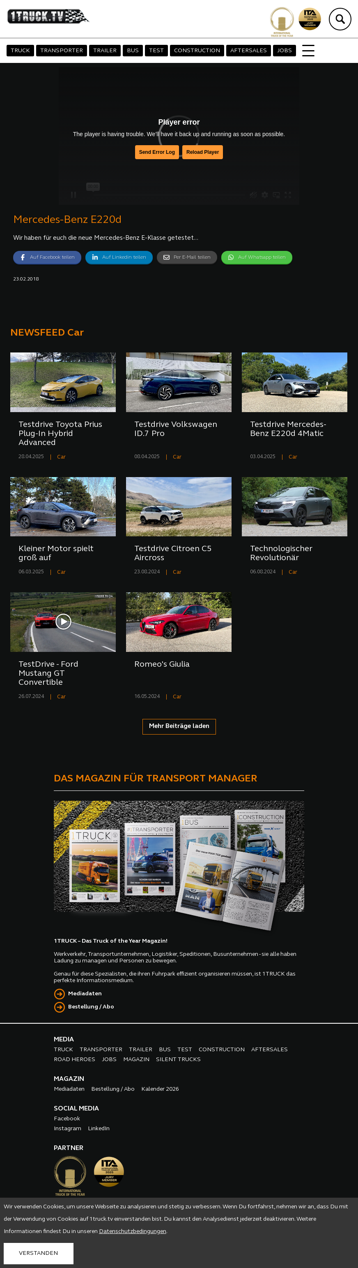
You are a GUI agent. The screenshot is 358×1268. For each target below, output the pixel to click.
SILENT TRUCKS (178, 1060)
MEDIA (64, 1039)
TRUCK (20, 51)
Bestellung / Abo (91, 1007)
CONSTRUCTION (197, 51)
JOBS (284, 51)
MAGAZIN (136, 1060)
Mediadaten (85, 994)
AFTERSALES (248, 51)
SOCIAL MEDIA (76, 1109)
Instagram (67, 1129)
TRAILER (105, 51)
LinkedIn (99, 1129)
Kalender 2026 (160, 1089)
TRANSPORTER (61, 51)
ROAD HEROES (74, 1060)
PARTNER (68, 1148)
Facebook (67, 1119)
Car (61, 457)
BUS (133, 51)
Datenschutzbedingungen (132, 1232)
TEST (156, 51)
